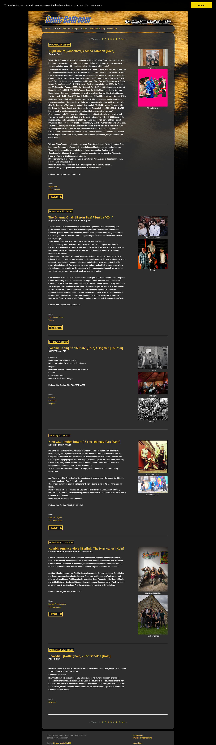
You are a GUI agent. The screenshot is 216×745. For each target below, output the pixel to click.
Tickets (84, 28)
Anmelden (137, 743)
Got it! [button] (201, 5)
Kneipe (75, 28)
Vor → (124, 39)
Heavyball (52, 702)
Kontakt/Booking (97, 28)
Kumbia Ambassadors (57, 604)
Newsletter (112, 28)
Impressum (138, 735)
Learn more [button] (96, 5)
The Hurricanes (54, 607)
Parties (66, 28)
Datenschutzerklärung (142, 738)
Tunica (51, 320)
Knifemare (52, 400)
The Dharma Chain (55, 317)
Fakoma (51, 398)
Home (47, 28)
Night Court (52, 187)
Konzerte (57, 28)
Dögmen (51, 403)
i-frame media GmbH (62, 743)
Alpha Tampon (54, 190)
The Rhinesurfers (55, 521)
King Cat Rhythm (55, 518)
